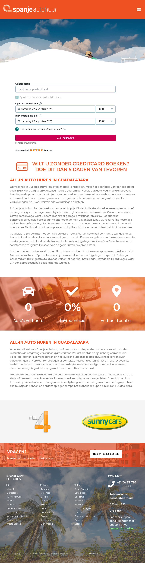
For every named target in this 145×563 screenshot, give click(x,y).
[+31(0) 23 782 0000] (111, 484)
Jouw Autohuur (59, 553)
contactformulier (121, 528)
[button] (139, 9)
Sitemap (93, 553)
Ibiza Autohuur (41, 553)
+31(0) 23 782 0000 (126, 484)
